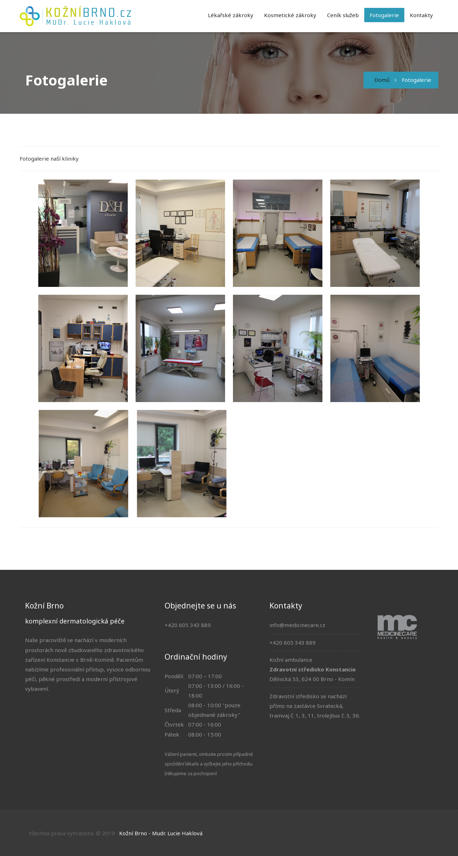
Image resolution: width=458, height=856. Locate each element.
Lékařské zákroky (230, 15)
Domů (382, 79)
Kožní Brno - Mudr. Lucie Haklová (161, 833)
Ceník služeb (343, 15)
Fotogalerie (384, 15)
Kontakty (421, 15)
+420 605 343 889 (292, 642)
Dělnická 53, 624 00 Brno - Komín (312, 679)
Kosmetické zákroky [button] (290, 15)
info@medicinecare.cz (297, 624)
